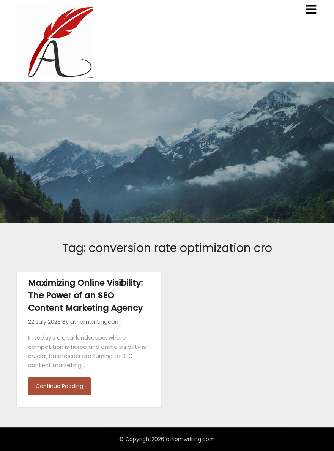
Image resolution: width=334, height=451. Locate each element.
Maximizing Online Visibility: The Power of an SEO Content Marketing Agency (85, 295)
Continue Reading (59, 386)
